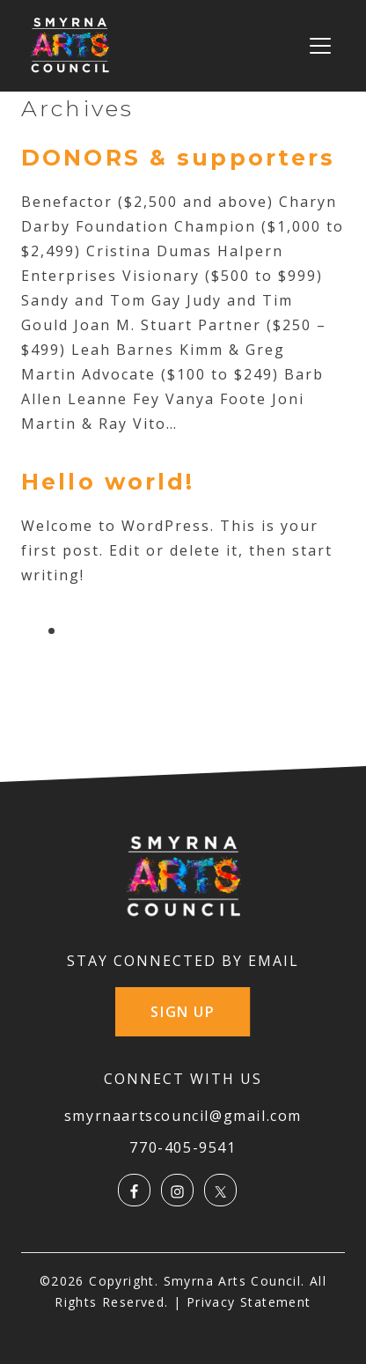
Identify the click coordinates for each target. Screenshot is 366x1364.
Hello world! (108, 481)
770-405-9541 (182, 1147)
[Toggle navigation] (320, 45)
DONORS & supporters (178, 157)
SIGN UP (182, 1011)
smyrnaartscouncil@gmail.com (183, 1115)
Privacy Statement (249, 1302)
